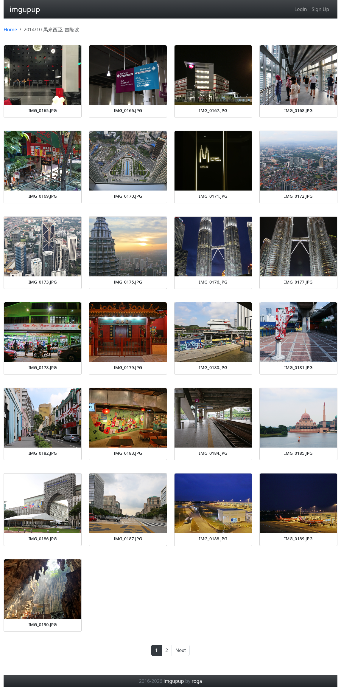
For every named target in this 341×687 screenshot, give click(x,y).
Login (301, 9)
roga (197, 681)
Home (10, 29)
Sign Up (320, 9)
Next (180, 650)
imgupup (25, 9)
